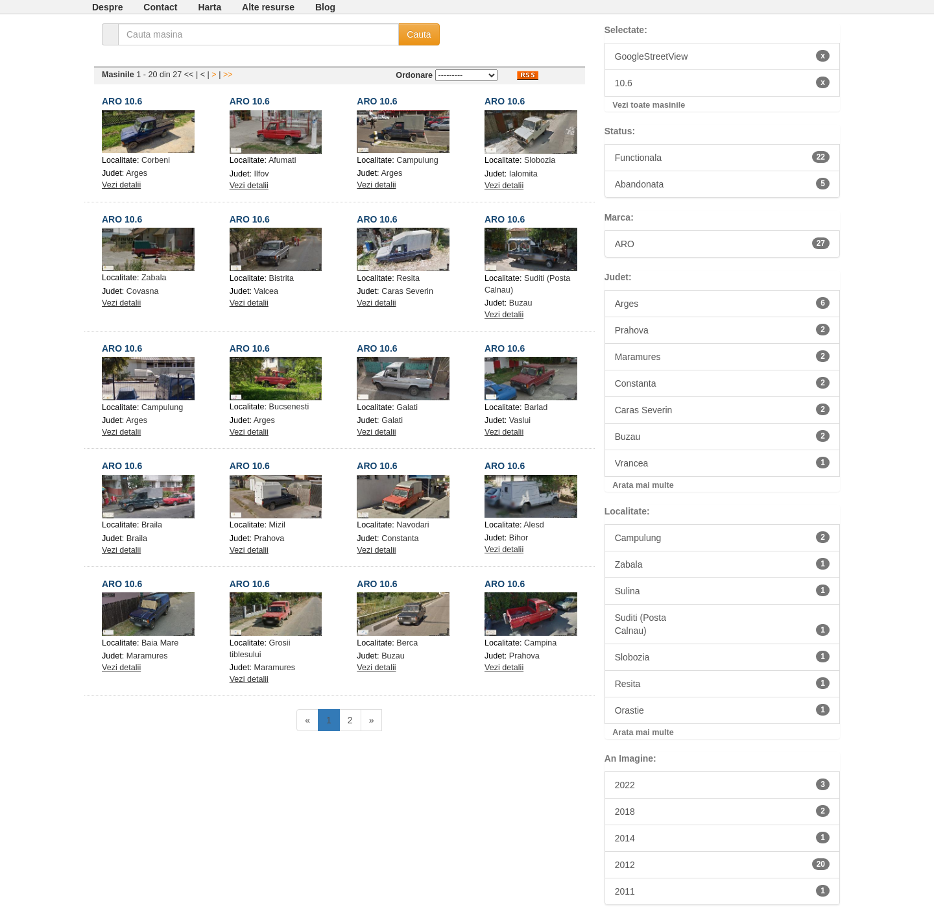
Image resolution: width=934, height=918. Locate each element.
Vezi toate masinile (648, 105)
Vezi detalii (121, 184)
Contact (160, 7)
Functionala (722, 157)
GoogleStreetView (722, 56)
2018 (722, 811)
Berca (407, 642)
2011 (722, 891)
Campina (540, 642)
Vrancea (722, 462)
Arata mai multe (642, 485)
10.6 (722, 82)
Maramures (147, 655)
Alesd (533, 524)
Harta (209, 7)
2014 (722, 837)
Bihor (518, 537)
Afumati (282, 160)
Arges (136, 173)
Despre (107, 7)
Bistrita (281, 278)
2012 (722, 864)
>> (228, 74)
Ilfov (261, 173)
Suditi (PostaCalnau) (722, 624)
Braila (151, 524)
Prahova (269, 538)
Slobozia (539, 160)
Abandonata (722, 183)
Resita (408, 278)
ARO (722, 243)
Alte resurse (268, 7)
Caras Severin (407, 291)
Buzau (521, 303)
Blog (325, 7)
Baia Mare (159, 642)
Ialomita (523, 173)
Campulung (417, 160)
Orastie (722, 710)
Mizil (277, 524)
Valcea (266, 291)
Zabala (154, 277)
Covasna (142, 291)
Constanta (399, 538)
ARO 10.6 (122, 101)
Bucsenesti (289, 406)
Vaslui (520, 420)
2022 (722, 784)
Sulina (722, 590)
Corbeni (155, 160)
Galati (407, 407)
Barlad (535, 407)
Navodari (412, 524)
